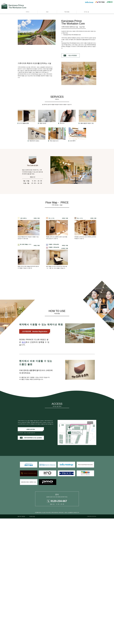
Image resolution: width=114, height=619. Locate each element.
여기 (24, 436)
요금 (47, 11)
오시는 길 (86, 11)
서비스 (27, 11)
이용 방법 (66, 11)
